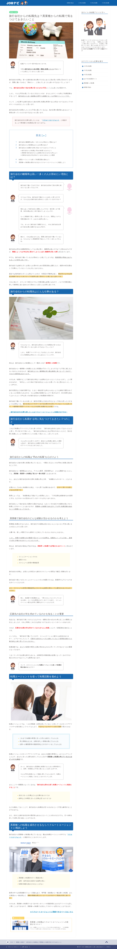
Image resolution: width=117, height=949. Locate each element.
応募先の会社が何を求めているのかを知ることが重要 (38, 155)
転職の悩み (70, 3)
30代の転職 (93, 3)
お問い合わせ (25, 947)
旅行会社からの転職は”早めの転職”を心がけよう (37, 150)
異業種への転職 (13, 12)
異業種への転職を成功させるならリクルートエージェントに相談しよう (42, 162)
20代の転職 (82, 3)
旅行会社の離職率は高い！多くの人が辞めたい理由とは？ (38, 142)
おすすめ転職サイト (90, 79)
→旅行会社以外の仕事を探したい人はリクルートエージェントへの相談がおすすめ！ (38, 412)
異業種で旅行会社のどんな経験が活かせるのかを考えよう (39, 153)
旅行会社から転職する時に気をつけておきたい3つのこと (37, 148)
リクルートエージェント (50, 120)
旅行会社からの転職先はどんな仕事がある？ (33, 145)
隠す (44, 135)
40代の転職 (105, 3)
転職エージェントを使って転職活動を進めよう (34, 159)
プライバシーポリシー (13, 947)
